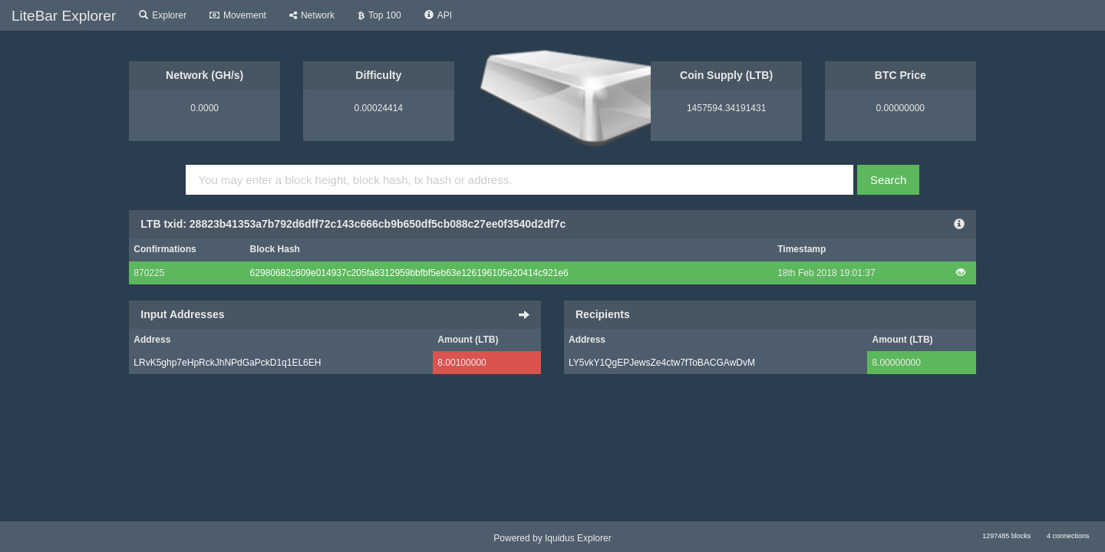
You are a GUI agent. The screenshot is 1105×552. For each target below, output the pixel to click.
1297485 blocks (1006, 536)
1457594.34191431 (726, 108)
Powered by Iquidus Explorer (552, 538)
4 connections (1068, 536)
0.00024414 (379, 108)
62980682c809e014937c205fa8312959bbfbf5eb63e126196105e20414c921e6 (409, 273)
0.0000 (204, 108)
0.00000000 (900, 108)
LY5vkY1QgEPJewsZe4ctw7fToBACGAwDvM (662, 362)
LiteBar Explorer (64, 16)
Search (888, 179)
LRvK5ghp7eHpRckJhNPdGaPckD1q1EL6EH (227, 362)
